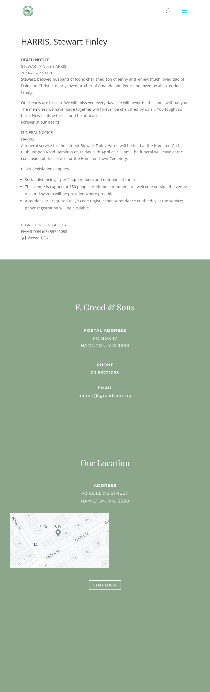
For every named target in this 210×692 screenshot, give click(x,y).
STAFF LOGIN (105, 585)
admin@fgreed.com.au (105, 395)
